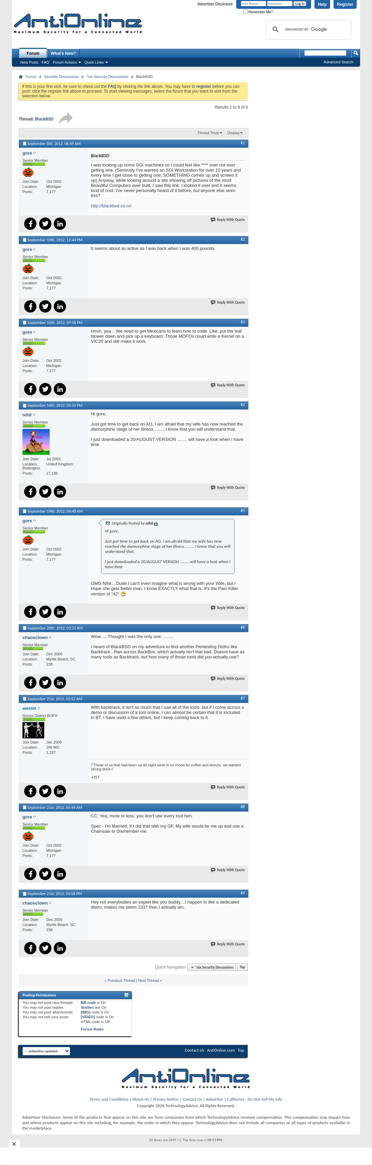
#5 (243, 510)
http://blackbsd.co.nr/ (111, 205)
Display (233, 133)
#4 (243, 404)
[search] (307, 30)
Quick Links (94, 62)
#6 (243, 627)
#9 (243, 893)
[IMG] (85, 1012)
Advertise (214, 1099)
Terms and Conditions (109, 1099)
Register (345, 4)
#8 (243, 806)
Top (242, 967)
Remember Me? (258, 12)
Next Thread (148, 980)
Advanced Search (338, 62)
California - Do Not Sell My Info (254, 1099)
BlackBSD (44, 119)
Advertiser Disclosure (215, 4)
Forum (33, 53)
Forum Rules (92, 1029)
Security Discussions (61, 77)
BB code (88, 1003)
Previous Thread (121, 980)
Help (322, 4)
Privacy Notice (166, 1099)
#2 (243, 239)
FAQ (45, 62)
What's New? (63, 53)
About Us (140, 1099)
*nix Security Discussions (107, 77)
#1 (243, 143)
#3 (243, 322)
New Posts (29, 62)
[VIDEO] (88, 1017)
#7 (243, 698)
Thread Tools (208, 133)
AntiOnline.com (221, 1050)
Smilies (87, 1007)
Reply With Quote (228, 220)
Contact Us (194, 1050)
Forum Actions (65, 62)
